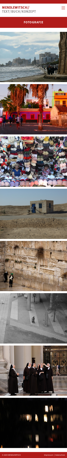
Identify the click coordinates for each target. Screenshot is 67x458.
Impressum (48, 455)
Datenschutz (60, 455)
